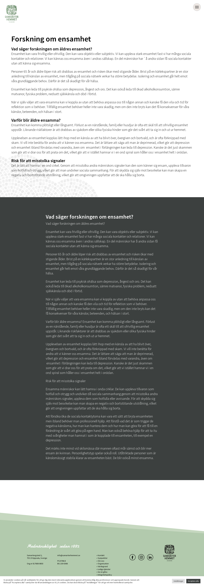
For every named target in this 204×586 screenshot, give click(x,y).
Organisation (103, 563)
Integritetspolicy (105, 575)
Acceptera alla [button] (193, 581)
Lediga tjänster (104, 569)
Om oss (101, 561)
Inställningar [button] (178, 581)
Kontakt (101, 555)
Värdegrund (103, 566)
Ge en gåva (102, 572)
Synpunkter (103, 558)
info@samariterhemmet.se (68, 555)
